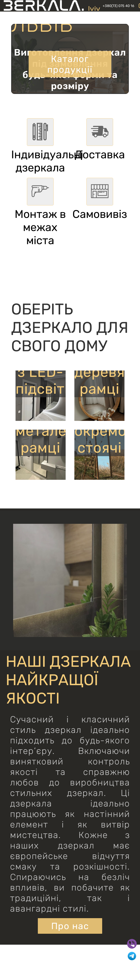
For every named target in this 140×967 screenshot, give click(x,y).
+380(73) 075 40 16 (118, 6)
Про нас (70, 926)
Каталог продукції (70, 63)
